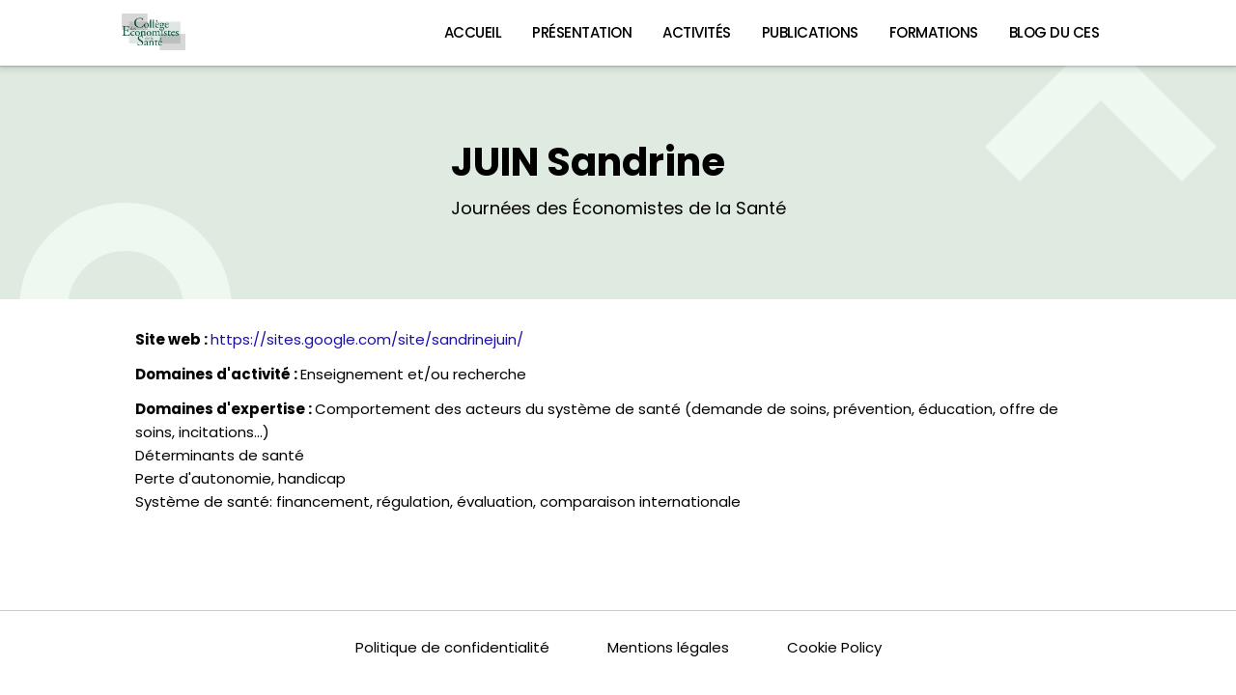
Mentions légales (668, 647)
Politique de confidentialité (452, 647)
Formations (933, 32)
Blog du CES (1054, 32)
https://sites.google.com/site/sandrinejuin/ (367, 339)
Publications (810, 32)
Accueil (473, 32)
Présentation (582, 32)
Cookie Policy (834, 647)
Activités (696, 32)
